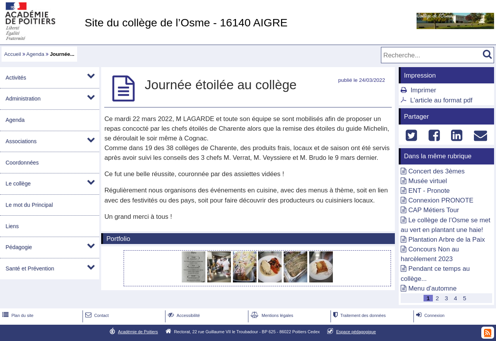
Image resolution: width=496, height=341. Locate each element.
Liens (12, 226)
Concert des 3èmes (436, 171)
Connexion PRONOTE (441, 200)
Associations (20, 141)
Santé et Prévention (29, 268)
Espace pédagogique (356, 331)
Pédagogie (18, 247)
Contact (96, 315)
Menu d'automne (432, 288)
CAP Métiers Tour (433, 210)
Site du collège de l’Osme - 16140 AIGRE (186, 22)
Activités (15, 77)
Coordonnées (22, 162)
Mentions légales (271, 315)
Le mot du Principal (29, 205)
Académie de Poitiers (138, 331)
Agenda (35, 54)
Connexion (429, 315)
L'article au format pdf (441, 100)
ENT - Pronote (429, 190)
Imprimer (423, 90)
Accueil (12, 54)
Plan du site (17, 315)
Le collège (18, 183)
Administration (22, 98)
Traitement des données (359, 315)
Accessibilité (183, 315)
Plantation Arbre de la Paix (446, 239)
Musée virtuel (427, 181)
